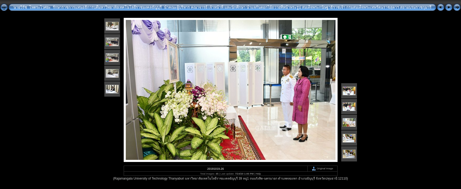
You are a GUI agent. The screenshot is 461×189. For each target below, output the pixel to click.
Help (258, 173)
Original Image (322, 168)
